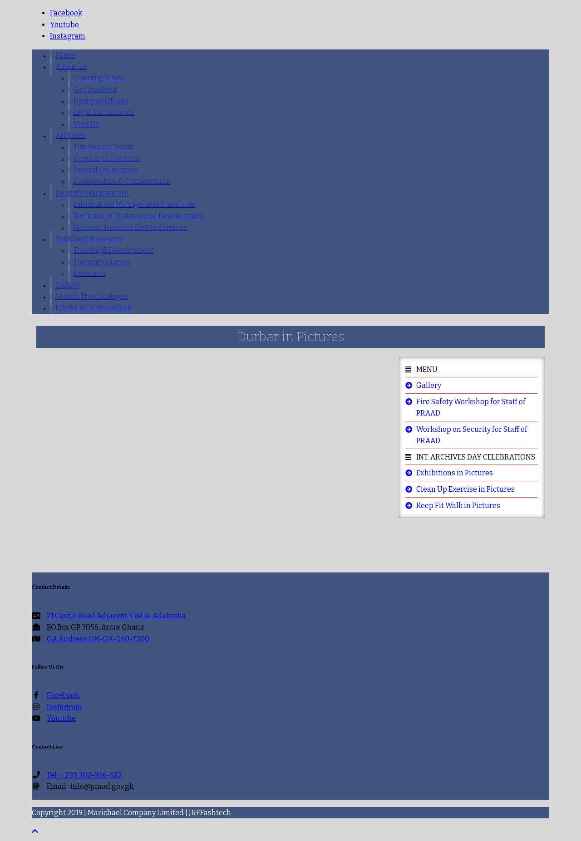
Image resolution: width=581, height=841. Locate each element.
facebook (66, 13)
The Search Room (103, 146)
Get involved (95, 89)
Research (90, 273)
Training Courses (102, 262)
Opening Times (99, 77)
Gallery (67, 285)
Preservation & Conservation (122, 181)
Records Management (92, 193)
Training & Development (114, 250)
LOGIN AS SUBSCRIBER (94, 307)
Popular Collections (107, 158)
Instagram (67, 36)
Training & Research (89, 239)
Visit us (86, 124)
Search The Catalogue (91, 296)
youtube (64, 24)
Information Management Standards (134, 204)
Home (65, 55)
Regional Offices (101, 101)
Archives (70, 135)
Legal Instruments (104, 112)
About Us (71, 66)
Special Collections (106, 170)
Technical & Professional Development (139, 215)
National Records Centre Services (130, 227)
